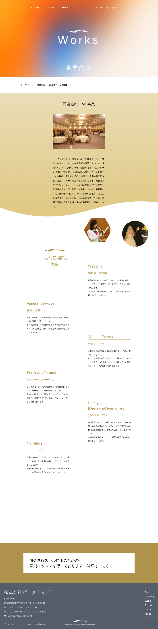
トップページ (27, 85)
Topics (114, 7)
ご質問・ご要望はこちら (110, 507)
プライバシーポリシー (13, 624)
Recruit (64, 7)
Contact (100, 7)
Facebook (126, 9)
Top (82, 8)
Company (36, 7)
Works (51, 7)
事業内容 (41, 85)
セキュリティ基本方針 (36, 624)
